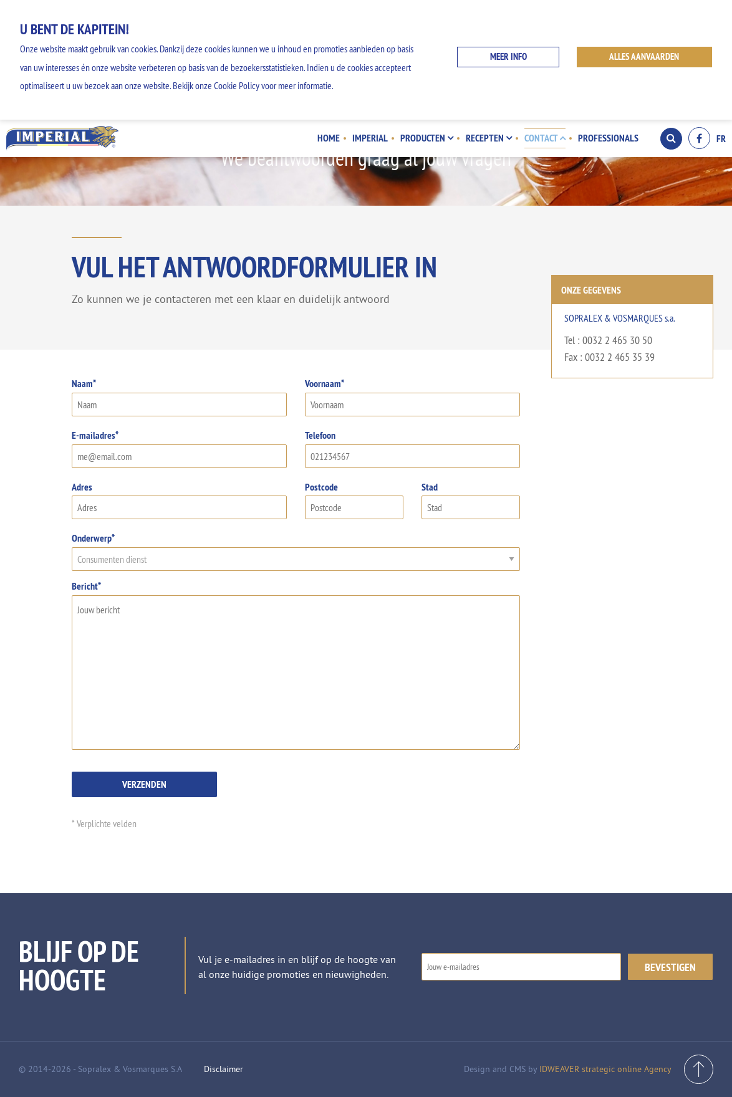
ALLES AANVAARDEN (644, 56)
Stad (470, 500)
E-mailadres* (179, 448)
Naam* (179, 396)
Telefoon (412, 448)
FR (721, 138)
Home (328, 138)
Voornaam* (412, 396)
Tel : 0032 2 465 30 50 (608, 340)
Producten (426, 138)
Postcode (354, 500)
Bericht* (296, 665)
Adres (179, 500)
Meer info (508, 56)
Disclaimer (223, 1069)
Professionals (608, 138)
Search (671, 138)
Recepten (489, 138)
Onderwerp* (296, 551)
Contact (545, 138)
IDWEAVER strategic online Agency (605, 1069)
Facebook (699, 138)
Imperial (370, 138)
